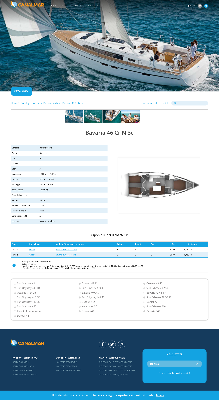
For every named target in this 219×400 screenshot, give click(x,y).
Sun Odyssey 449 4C (93, 297)
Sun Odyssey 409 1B (28, 288)
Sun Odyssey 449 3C (28, 301)
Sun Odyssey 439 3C (93, 288)
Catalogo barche (30, 103)
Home (53, 6)
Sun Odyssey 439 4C (157, 288)
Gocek (32, 249)
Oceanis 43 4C (154, 283)
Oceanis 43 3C (89, 283)
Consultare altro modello (156, 103)
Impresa (65, 6)
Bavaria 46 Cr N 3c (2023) (66, 249)
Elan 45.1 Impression (29, 311)
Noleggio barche (20, 362)
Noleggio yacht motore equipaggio (117, 370)
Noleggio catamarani (23, 370)
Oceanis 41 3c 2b (26, 292)
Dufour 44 (23, 315)
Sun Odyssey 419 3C (28, 297)
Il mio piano (93, 6)
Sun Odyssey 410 (156, 306)
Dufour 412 (88, 301)
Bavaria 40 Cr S (90, 292)
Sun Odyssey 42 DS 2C (159, 297)
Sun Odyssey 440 (26, 306)
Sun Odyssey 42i (26, 283)
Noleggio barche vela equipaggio (115, 362)
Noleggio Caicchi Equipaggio (113, 374)
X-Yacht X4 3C (89, 306)
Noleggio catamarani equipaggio (115, 366)
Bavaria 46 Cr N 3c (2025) (66, 255)
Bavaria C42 (153, 311)
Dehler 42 (152, 301)
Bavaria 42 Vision (156, 292)
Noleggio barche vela (23, 366)
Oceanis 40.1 (89, 311)
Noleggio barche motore (24, 374)
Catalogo (78, 6)
